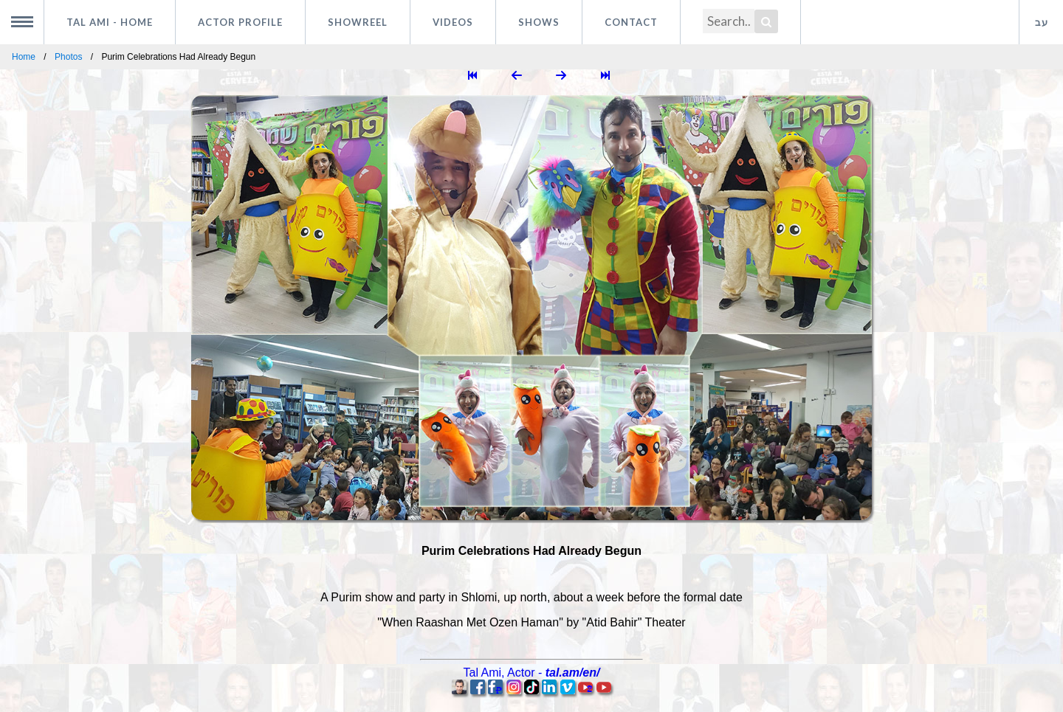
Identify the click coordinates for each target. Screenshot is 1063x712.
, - (532, 672)
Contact (631, 22)
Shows (539, 22)
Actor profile (240, 22)
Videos (453, 22)
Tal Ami (109, 22)
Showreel (358, 22)
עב (1041, 22)
